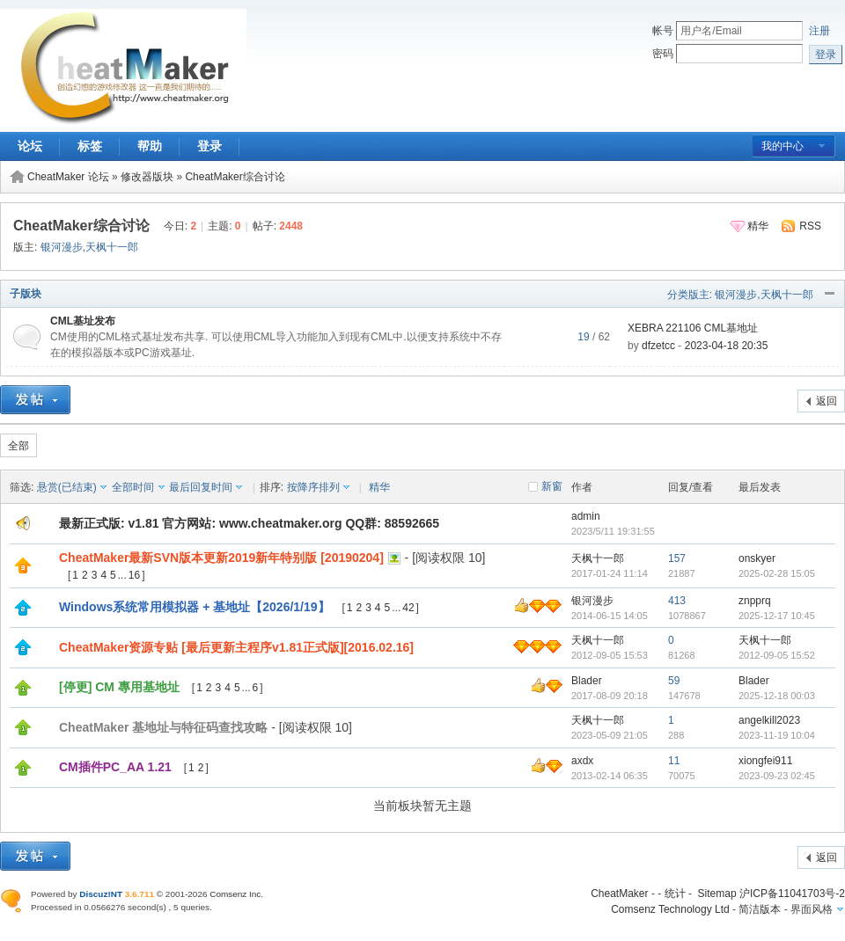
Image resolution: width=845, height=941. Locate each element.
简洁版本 (759, 909)
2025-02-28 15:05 (776, 573)
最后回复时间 (200, 487)
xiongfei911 (765, 761)
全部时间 (133, 487)
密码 (662, 53)
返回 (826, 401)
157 (677, 558)
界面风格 (811, 909)
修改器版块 (147, 177)
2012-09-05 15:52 (776, 655)
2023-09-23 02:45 (776, 775)
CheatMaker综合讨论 (234, 177)
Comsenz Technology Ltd (670, 909)
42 (408, 608)
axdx (582, 761)
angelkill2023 (769, 720)
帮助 (149, 146)
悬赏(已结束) (67, 487)
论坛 (30, 146)
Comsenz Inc (235, 894)
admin (585, 516)
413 (677, 601)
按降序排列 (313, 487)
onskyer (756, 558)
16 (134, 575)
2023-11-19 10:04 (776, 735)
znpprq (754, 601)
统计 (675, 893)
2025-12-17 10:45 (776, 615)
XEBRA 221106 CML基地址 (693, 328)
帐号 (662, 31)
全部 (18, 446)
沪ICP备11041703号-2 (792, 893)
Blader (586, 681)
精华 (757, 226)
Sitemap (717, 893)
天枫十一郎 (111, 247)
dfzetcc (658, 345)
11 (674, 761)
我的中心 (782, 146)
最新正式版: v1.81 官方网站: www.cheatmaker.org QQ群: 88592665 (249, 523)
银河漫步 (61, 247)
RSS (810, 226)
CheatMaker (619, 893)
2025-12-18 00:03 (776, 695)
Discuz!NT (100, 894)
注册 (819, 31)
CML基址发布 (82, 321)
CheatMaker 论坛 (68, 177)
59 (674, 681)
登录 (209, 146)
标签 (89, 146)
